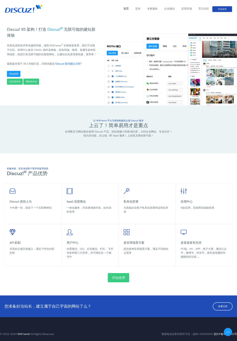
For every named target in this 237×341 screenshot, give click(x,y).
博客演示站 (31, 81)
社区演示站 (15, 81)
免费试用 (222, 306)
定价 (138, 8)
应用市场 (186, 8)
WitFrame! (23, 334)
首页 (126, 8)
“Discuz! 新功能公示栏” (68, 63)
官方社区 (203, 8)
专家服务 (152, 8)
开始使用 (222, 9)
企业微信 (169, 8)
